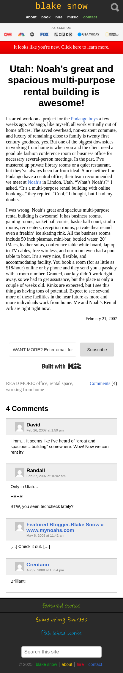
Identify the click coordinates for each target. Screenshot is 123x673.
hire (58, 17)
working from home (25, 389)
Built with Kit (61, 366)
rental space (61, 383)
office (41, 383)
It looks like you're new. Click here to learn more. (61, 47)
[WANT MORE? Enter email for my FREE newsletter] (42, 350)
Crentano (37, 565)
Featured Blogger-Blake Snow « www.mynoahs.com (65, 527)
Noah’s (34, 182)
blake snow (46, 664)
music (72, 17)
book (46, 17)
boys (84, 118)
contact (90, 17)
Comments (100, 383)
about (31, 17)
